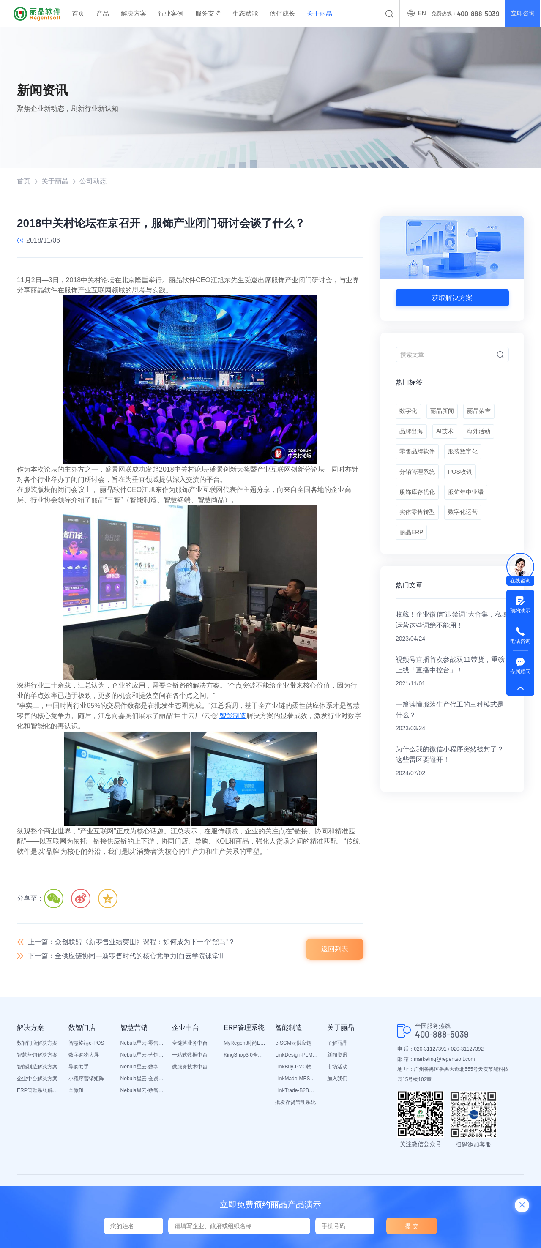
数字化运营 (463, 517)
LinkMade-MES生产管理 (296, 1079)
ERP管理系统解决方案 (38, 1091)
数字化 (408, 412)
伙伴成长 (282, 13)
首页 (78, 13)
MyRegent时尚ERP (245, 1044)
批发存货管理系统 (295, 1103)
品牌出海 (411, 433)
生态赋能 (245, 13)
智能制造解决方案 (37, 1067)
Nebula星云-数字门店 (142, 1067)
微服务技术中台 (190, 1067)
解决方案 (133, 13)
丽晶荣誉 (480, 412)
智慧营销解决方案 (37, 1056)
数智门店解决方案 (37, 1044)
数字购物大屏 (83, 1056)
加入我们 (337, 1079)
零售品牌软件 (417, 454)
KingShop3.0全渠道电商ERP (245, 1056)
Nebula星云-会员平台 (142, 1079)
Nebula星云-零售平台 (142, 1044)
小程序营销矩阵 (86, 1079)
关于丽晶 (319, 13)
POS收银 (460, 475)
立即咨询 (522, 13)
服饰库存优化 (417, 496)
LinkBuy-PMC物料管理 (296, 1067)
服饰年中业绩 (466, 496)
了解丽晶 (337, 1044)
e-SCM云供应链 (293, 1044)
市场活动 (337, 1067)
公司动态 (93, 181)
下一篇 (127, 956)
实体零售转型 (417, 517)
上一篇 (131, 942)
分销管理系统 (417, 475)
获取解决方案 (452, 297)
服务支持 (208, 13)
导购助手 (78, 1067)
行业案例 (170, 13)
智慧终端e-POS (86, 1044)
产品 (102, 13)
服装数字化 (463, 454)
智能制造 (232, 716)
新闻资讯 (337, 1056)
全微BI (75, 1091)
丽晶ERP (411, 538)
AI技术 (445, 433)
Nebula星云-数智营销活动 (142, 1091)
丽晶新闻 (442, 412)
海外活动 (479, 433)
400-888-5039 (442, 1034)
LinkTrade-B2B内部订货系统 (296, 1091)
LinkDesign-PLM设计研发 (296, 1056)
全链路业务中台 (190, 1044)
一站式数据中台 (190, 1056)
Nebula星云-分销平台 (142, 1056)
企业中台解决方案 (37, 1079)
